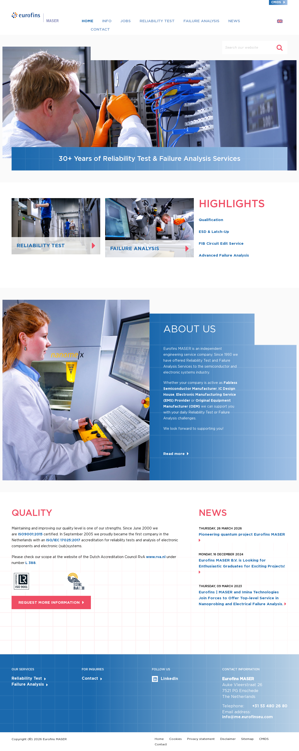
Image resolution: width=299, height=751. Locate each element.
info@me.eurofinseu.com (247, 716)
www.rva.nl (156, 557)
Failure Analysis (201, 21)
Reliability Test (157, 21)
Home (87, 21)
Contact (100, 29)
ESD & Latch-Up (214, 231)
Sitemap (247, 739)
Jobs (125, 21)
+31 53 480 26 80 (269, 706)
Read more (174, 453)
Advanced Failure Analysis (224, 255)
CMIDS (276, 2)
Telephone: (233, 706)
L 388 (30, 563)
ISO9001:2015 (30, 534)
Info (107, 21)
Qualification (211, 220)
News (234, 21)
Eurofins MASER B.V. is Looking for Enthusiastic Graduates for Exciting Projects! (242, 566)
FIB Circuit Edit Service (221, 243)
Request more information (49, 602)
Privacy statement (201, 739)
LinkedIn (165, 679)
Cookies (175, 739)
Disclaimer (228, 739)
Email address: (236, 712)
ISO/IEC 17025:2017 (63, 540)
